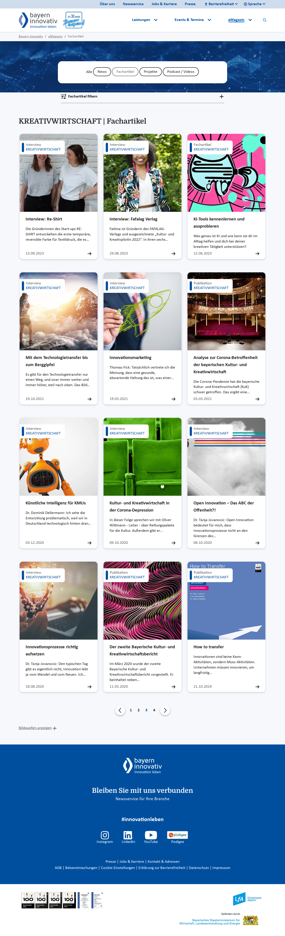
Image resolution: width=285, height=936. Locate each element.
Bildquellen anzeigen (35, 728)
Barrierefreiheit (219, 4)
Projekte (150, 72)
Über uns (107, 4)
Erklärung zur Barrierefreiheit (162, 868)
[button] (166, 20)
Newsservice (133, 4)
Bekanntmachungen (81, 868)
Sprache (253, 4)
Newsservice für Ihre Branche (142, 799)
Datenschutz (199, 868)
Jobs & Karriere (164, 4)
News (102, 72)
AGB (59, 868)
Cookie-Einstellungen (118, 868)
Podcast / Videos (180, 72)
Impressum (221, 868)
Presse (190, 4)
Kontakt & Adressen (163, 862)
